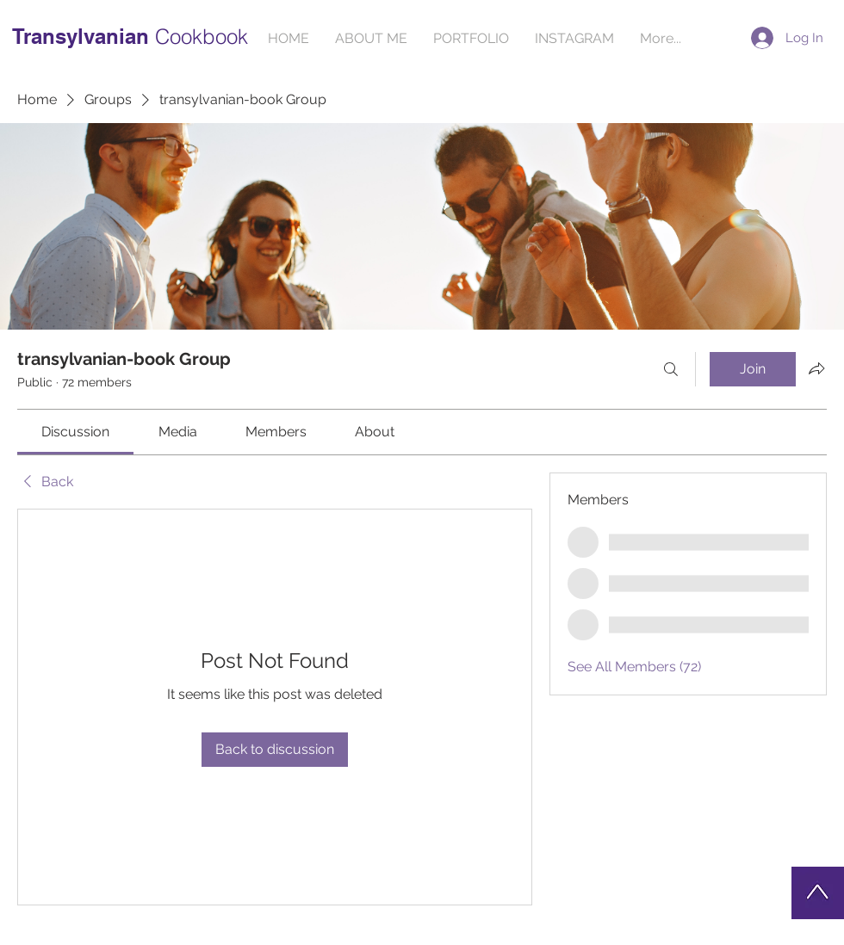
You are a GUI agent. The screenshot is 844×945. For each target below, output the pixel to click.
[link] (75, 431)
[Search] (671, 369)
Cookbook (201, 36)
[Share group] (816, 368)
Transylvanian (83, 36)
